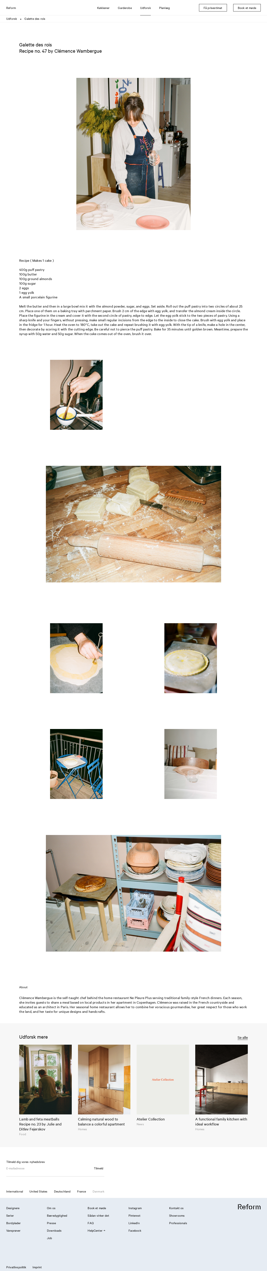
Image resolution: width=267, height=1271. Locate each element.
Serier (10, 1215)
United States (38, 1191)
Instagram (135, 1208)
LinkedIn (134, 1223)
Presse (51, 1223)
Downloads (54, 1230)
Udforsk (11, 18)
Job (49, 1238)
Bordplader (13, 1223)
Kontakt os (176, 1208)
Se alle (243, 1037)
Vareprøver (13, 1230)
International (14, 1191)
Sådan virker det (98, 1215)
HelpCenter (96, 1230)
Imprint (37, 1267)
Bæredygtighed (57, 1215)
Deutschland (62, 1191)
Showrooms (177, 1215)
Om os (51, 1208)
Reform (11, 8)
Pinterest (134, 1215)
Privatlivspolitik (16, 1267)
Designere (12, 1208)
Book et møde (97, 1208)
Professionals (178, 1223)
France (81, 1191)
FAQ (90, 1223)
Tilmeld (98, 1168)
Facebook (134, 1230)
